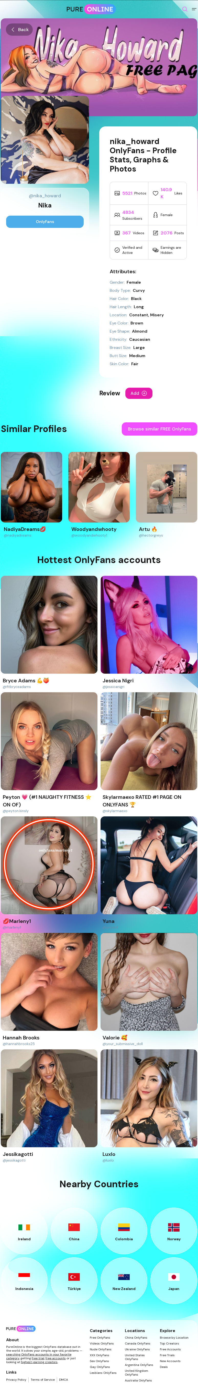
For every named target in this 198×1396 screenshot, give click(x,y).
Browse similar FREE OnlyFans (159, 429)
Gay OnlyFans (100, 1367)
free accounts (56, 1358)
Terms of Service (43, 1380)
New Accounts (170, 1361)
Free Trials (167, 1355)
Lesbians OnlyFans (103, 1373)
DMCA (63, 1380)
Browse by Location (174, 1338)
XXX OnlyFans (99, 1355)
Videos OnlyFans (102, 1344)
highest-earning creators (39, 1362)
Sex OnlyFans (99, 1361)
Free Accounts (170, 1349)
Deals (164, 1367)
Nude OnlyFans (101, 1349)
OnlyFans (45, 221)
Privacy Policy (16, 1380)
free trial (38, 1358)
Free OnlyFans (100, 1338)
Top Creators (169, 1344)
